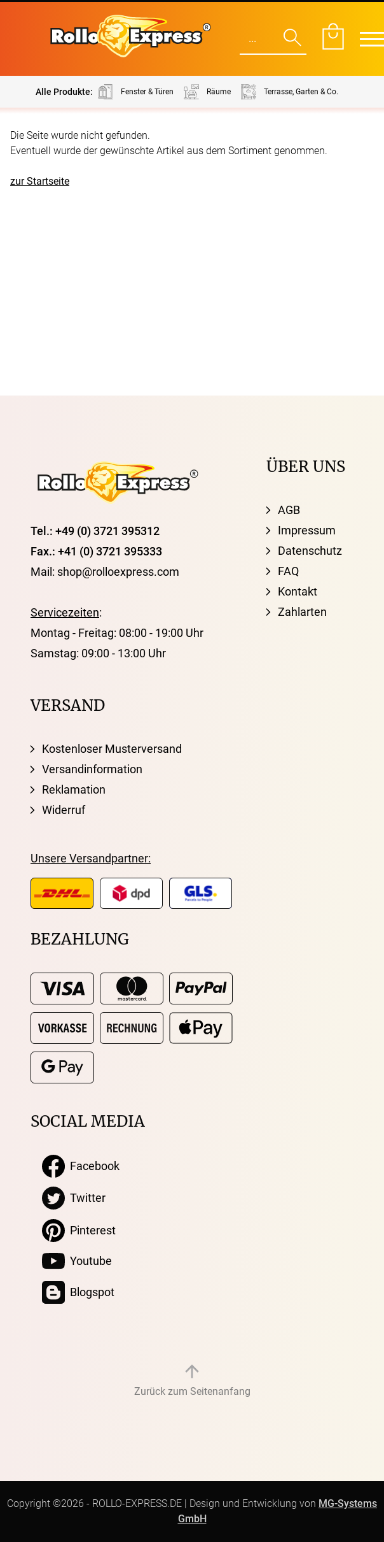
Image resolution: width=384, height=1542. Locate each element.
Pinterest (79, 1230)
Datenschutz (310, 550)
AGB (289, 510)
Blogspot (78, 1292)
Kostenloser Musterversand (112, 748)
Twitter (74, 1198)
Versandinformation (92, 769)
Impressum (307, 530)
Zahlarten (302, 611)
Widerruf (63, 810)
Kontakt (297, 591)
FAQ (288, 571)
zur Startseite (39, 181)
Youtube (77, 1261)
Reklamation (74, 789)
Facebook (81, 1166)
